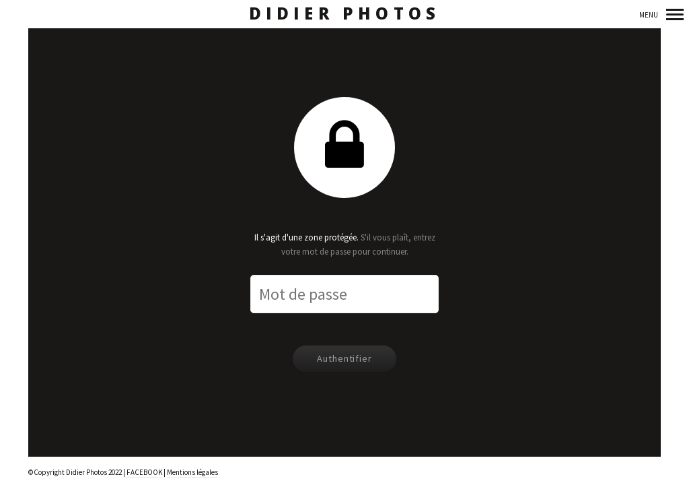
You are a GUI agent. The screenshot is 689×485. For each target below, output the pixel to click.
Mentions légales (192, 472)
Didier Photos (345, 13)
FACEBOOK (143, 472)
